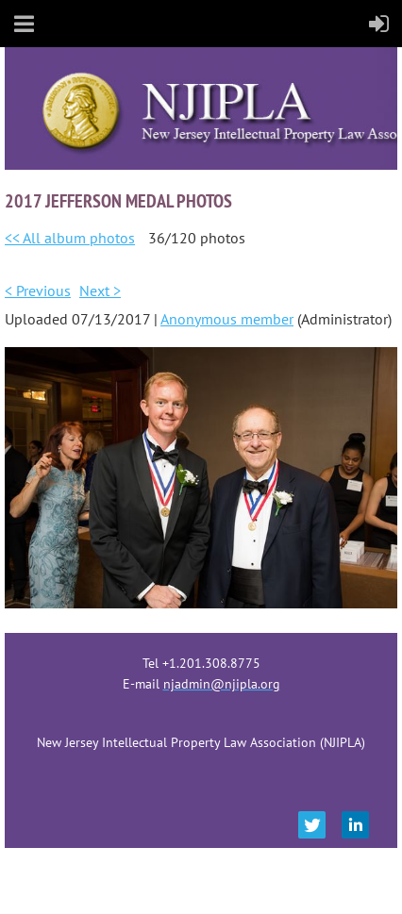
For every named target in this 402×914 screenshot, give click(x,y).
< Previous (38, 290)
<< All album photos (70, 237)
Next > (100, 290)
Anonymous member (226, 318)
